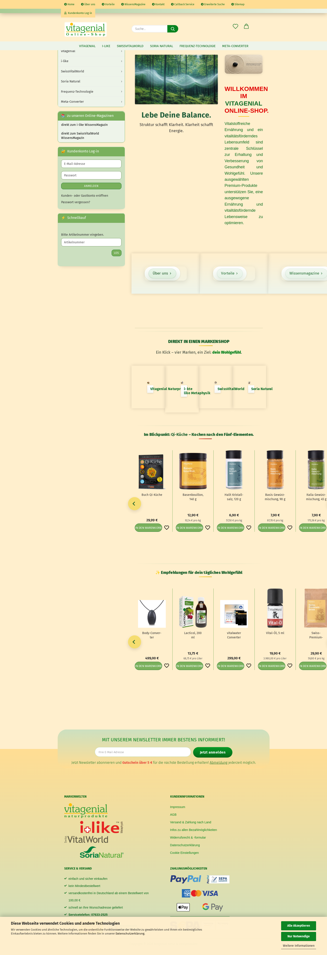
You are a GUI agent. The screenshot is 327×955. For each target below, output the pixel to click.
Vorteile (108, 4)
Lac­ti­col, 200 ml (193, 635)
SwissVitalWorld (130, 46)
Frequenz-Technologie (198, 46)
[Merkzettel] (235, 26)
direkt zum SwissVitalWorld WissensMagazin (80, 136)
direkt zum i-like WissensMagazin (84, 125)
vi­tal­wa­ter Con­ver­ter (234, 635)
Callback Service (182, 4)
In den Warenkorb (148, 527)
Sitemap (237, 4)
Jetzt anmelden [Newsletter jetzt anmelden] (212, 752)
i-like (106, 46)
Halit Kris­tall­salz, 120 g (234, 497)
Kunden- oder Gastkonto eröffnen (84, 196)
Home (69, 4)
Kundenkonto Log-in (78, 13)
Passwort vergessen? (75, 202)
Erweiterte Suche (213, 4)
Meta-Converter (235, 46)
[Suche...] (172, 28)
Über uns (88, 4)
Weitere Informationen (299, 946)
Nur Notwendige (298, 936)
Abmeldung (218, 762)
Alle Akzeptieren (298, 926)
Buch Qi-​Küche (152, 495)
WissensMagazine (133, 4)
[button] (246, 26)
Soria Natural (161, 46)
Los (116, 252)
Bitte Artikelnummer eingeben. (82, 235)
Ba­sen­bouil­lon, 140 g (193, 497)
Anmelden (91, 186)
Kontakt (158, 4)
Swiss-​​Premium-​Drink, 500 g (316, 635)
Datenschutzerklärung (130, 933)
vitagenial (87, 46)
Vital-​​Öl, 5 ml (275, 633)
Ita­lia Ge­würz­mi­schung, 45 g (316, 497)
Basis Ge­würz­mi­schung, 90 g (275, 497)
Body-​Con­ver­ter (151, 635)
